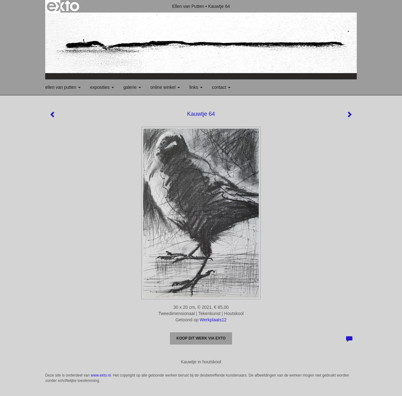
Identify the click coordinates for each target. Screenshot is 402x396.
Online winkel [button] (165, 87)
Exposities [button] (102, 87)
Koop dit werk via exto (201, 338)
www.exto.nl (101, 375)
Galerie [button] (132, 87)
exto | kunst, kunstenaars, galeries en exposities (63, 6)
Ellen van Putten (188, 6)
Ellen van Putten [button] (63, 87)
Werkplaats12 (213, 319)
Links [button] (196, 87)
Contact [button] (221, 87)
